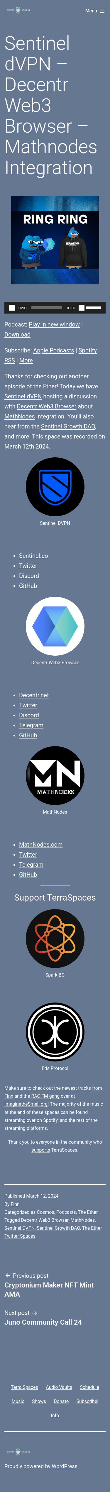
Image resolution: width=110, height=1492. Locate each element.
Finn (8, 1096)
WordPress (64, 1466)
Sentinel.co (33, 555)
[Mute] (81, 308)
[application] (55, 308)
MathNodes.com (40, 844)
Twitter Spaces (19, 1236)
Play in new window (54, 324)
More (26, 360)
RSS (9, 360)
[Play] (12, 308)
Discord (29, 575)
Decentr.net (34, 695)
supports (40, 1150)
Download (17, 334)
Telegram (31, 725)
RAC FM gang (45, 1096)
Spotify (88, 350)
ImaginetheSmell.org (26, 1104)
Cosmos (45, 1212)
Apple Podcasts (53, 350)
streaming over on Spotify (30, 1120)
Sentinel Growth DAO (68, 426)
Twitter (28, 565)
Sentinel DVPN (19, 1228)
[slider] (46, 307)
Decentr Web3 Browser (46, 406)
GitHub (28, 585)
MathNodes (19, 416)
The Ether (88, 1212)
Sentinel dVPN (23, 396)
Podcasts (66, 1212)
